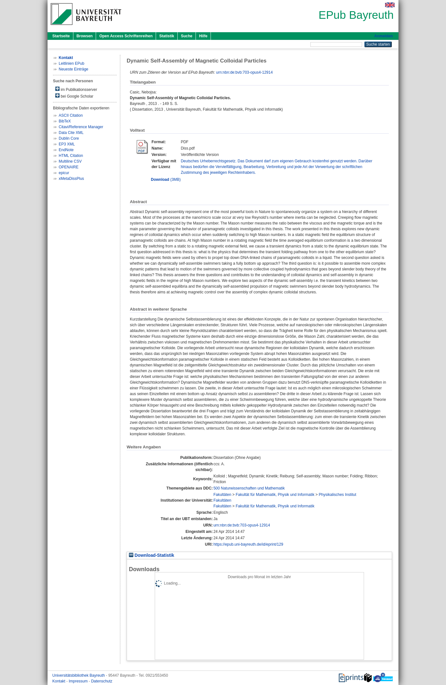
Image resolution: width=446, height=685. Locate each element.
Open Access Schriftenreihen (125, 36)
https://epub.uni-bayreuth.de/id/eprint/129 (248, 544)
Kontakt (59, 681)
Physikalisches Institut (337, 494)
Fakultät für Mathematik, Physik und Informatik (275, 494)
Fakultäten (222, 494)
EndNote (66, 150)
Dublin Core (69, 138)
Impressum (79, 681)
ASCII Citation (71, 115)
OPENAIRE (68, 167)
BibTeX (65, 121)
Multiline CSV (70, 161)
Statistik (166, 36)
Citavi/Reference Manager (81, 127)
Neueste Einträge (73, 69)
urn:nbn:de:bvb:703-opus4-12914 (244, 72)
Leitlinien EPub (71, 63)
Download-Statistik (151, 555)
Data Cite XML (71, 132)
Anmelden (383, 36)
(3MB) (166, 179)
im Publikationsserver (76, 89)
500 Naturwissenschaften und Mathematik (249, 488)
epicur (64, 173)
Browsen (85, 36)
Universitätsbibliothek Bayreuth (79, 675)
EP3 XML (67, 144)
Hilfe (203, 36)
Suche (186, 36)
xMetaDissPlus (71, 178)
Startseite (61, 36)
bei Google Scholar (74, 96)
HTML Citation (71, 155)
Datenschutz (101, 681)
